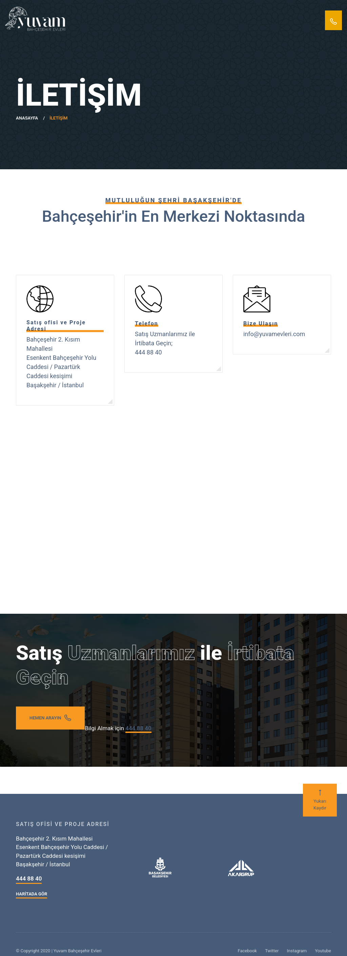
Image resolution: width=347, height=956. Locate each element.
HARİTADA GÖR (31, 893)
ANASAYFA (27, 118)
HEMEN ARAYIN (50, 717)
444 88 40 (29, 878)
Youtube (323, 950)
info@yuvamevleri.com (274, 334)
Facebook (247, 950)
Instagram (297, 950)
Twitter (272, 950)
